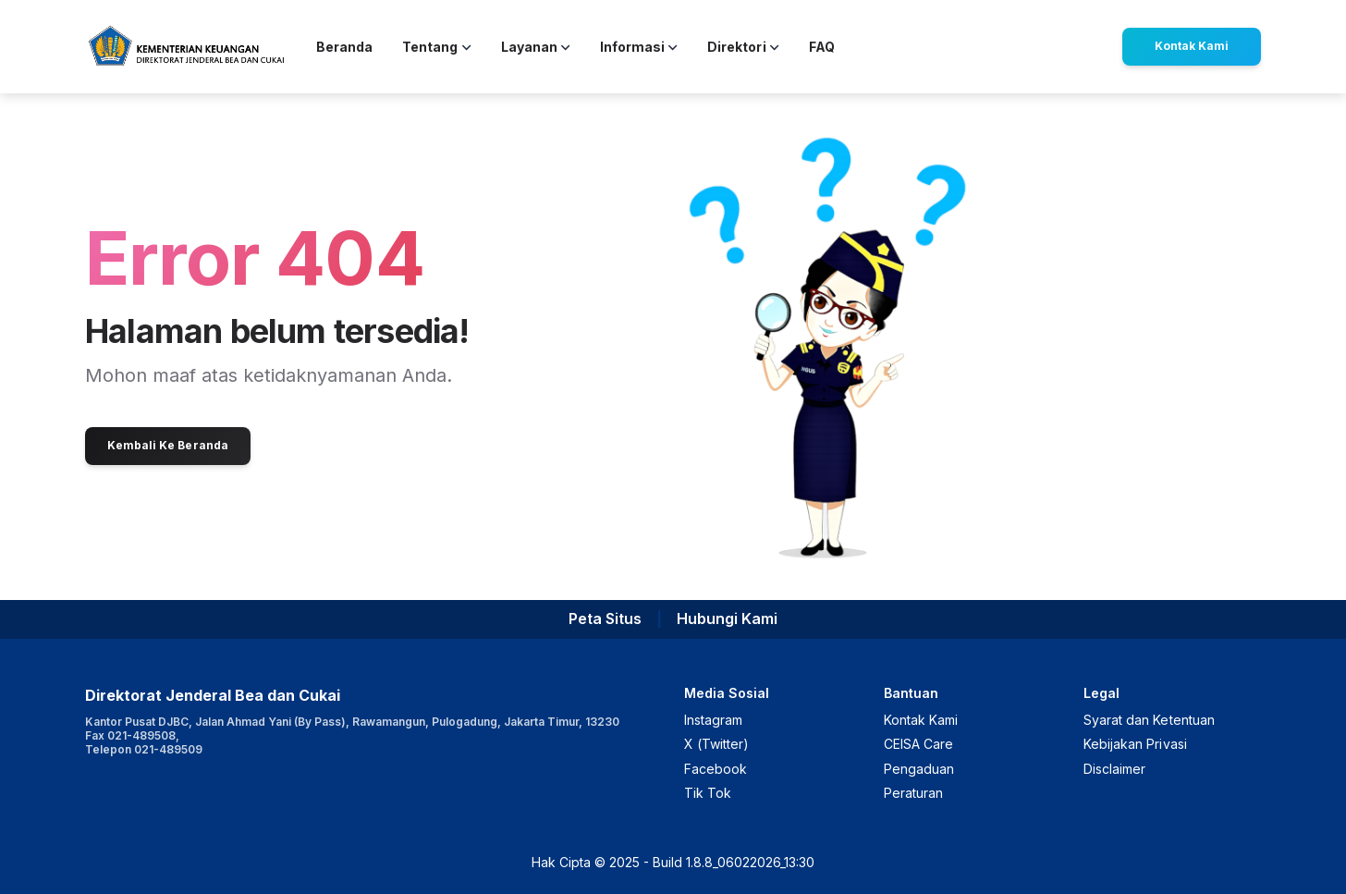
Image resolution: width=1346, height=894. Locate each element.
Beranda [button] (344, 47)
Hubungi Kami (727, 618)
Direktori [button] (742, 47)
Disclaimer (1114, 769)
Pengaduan (919, 769)
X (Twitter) (716, 744)
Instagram (713, 720)
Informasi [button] (639, 47)
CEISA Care (918, 744)
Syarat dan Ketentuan (1149, 720)
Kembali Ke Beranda (167, 445)
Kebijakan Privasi (1135, 744)
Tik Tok (707, 793)
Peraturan (913, 793)
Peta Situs (605, 618)
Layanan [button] (535, 47)
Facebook (715, 769)
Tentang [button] (436, 47)
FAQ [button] (822, 47)
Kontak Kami (1192, 46)
